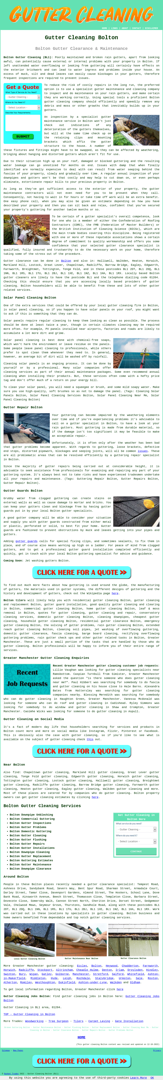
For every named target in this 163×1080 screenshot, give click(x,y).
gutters (85, 129)
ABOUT (125, 28)
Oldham (135, 982)
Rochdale (83, 978)
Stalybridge (104, 978)
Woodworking (34, 1021)
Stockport (44, 970)
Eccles (82, 965)
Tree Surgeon (59, 1021)
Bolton (66, 260)
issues (143, 451)
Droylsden (135, 970)
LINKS (114, 28)
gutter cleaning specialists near (132, 669)
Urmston (124, 978)
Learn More (138, 1077)
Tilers (78, 1021)
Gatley (47, 974)
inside (127, 69)
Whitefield (135, 974)
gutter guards (27, 541)
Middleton (38, 978)
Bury (22, 974)
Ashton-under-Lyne (92, 982)
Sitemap (6, 1051)
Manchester (81, 974)
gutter (154, 188)
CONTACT (136, 28)
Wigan (34, 974)
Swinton (9, 974)
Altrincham (64, 970)
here (115, 593)
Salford (118, 974)
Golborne (62, 974)
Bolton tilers (15, 600)
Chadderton (130, 965)
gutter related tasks (110, 637)
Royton (153, 978)
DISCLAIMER (151, 28)
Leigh (67, 978)
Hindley (152, 970)
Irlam (120, 970)
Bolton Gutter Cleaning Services (42, 806)
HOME (104, 28)
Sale (139, 978)
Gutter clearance (17, 260)
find (16, 772)
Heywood (111, 965)
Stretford (100, 974)
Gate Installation (129, 1021)
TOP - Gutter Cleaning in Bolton (29, 1014)
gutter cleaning (57, 101)
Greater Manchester (28, 965)
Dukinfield (67, 982)
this (90, 739)
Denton (107, 970)
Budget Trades (11, 1074)
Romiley (26, 982)
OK (152, 1077)
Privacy (157, 1051)
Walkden (116, 982)
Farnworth (150, 965)
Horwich (9, 970)
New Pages (18, 1051)
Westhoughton (45, 982)
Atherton (10, 982)
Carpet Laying (99, 1021)
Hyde (54, 978)
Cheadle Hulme (87, 970)
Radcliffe (26, 970)
